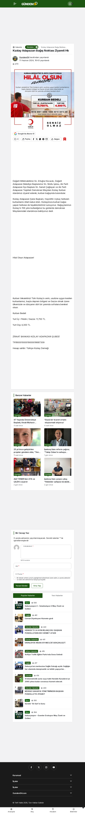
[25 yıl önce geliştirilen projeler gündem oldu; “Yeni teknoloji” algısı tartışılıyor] (27, 442)
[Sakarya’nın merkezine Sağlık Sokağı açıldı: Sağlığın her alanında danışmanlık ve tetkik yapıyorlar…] (42, 666)
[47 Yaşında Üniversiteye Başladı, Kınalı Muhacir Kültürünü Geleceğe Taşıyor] (27, 412)
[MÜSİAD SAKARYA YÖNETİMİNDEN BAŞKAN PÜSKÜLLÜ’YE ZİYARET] (42, 691)
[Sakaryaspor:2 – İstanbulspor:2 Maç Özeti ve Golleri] (42, 606)
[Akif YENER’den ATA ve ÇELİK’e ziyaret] (27, 472)
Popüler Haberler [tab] (28, 595)
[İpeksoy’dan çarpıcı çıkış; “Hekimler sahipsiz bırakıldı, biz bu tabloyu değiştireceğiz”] (57, 472)
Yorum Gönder (22, 586)
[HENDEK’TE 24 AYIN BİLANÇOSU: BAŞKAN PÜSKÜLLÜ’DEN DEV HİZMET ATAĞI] (42, 630)
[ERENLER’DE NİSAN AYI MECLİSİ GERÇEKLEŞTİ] (42, 642)
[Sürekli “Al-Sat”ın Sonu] (42, 703)
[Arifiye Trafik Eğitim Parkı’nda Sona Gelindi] (42, 654)
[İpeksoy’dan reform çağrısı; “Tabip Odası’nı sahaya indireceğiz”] (57, 442)
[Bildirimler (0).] (70, 3)
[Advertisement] (42, 26)
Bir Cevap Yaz (22, 533)
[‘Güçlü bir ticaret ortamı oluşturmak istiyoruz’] (57, 412)
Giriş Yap (37, 586)
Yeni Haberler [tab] (57, 595)
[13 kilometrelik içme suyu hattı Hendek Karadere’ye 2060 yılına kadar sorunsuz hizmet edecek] (42, 678)
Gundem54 (24, 57)
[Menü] (15, 3)
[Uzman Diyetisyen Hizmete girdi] (42, 618)
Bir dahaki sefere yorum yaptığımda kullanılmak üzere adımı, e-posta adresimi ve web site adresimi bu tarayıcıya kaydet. (43, 579)
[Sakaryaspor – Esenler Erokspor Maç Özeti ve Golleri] (42, 715)
